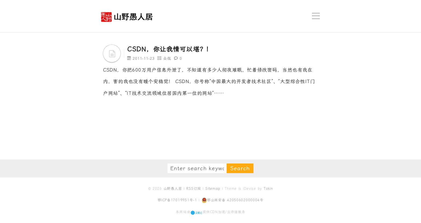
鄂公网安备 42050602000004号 (232, 200)
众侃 (167, 58)
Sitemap (212, 189)
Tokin (268, 189)
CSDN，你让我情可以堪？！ (170, 49)
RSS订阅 (193, 189)
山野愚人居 (173, 189)
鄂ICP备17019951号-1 (177, 200)
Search (240, 168)
